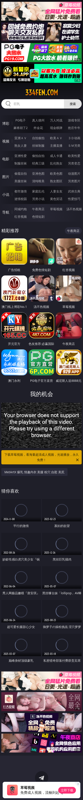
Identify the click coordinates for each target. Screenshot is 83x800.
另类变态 (74, 163)
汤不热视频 (74, 209)
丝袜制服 (38, 145)
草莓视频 (56, 209)
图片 (5, 176)
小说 (5, 194)
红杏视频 (20, 216)
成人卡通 (56, 156)
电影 (5, 158)
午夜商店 (38, 209)
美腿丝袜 (20, 181)
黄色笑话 (56, 199)
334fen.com (41, 92)
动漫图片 (74, 173)
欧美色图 (56, 173)
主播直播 (56, 145)
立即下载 (67, 790)
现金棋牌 (56, 128)
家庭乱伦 (38, 191)
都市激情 (20, 191)
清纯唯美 (38, 181)
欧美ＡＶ (56, 138)
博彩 (5, 123)
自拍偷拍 (38, 138)
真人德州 (38, 120)
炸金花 (38, 128)
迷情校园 (20, 199)
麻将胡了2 (21, 128)
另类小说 (38, 199)
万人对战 (56, 120)
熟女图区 (56, 181)
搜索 (73, 104)
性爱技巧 (74, 199)
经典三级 (38, 163)
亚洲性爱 (20, 156)
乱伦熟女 (56, 163)
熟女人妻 (20, 145)
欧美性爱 (74, 156)
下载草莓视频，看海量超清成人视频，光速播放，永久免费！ (42, 457)
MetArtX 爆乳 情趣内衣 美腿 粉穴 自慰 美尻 (34, 472)
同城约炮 (20, 209)
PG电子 (20, 120)
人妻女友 (56, 191)
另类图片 (74, 181)
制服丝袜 (20, 163)
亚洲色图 (38, 173)
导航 (5, 212)
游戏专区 (74, 120)
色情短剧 (38, 216)
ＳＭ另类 (74, 145)
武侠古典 (74, 191)
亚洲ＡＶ (20, 138)
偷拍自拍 (38, 156)
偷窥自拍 (20, 173)
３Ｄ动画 (74, 138)
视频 (5, 141)
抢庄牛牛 (74, 128)
